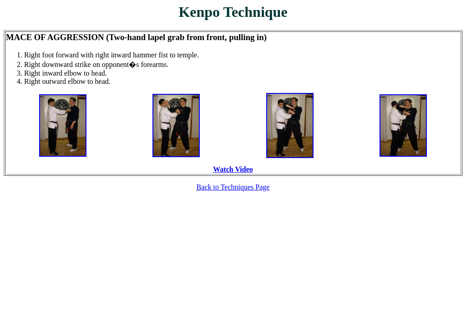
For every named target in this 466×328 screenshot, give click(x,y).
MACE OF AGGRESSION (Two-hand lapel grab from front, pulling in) (136, 37)
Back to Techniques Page (233, 187)
